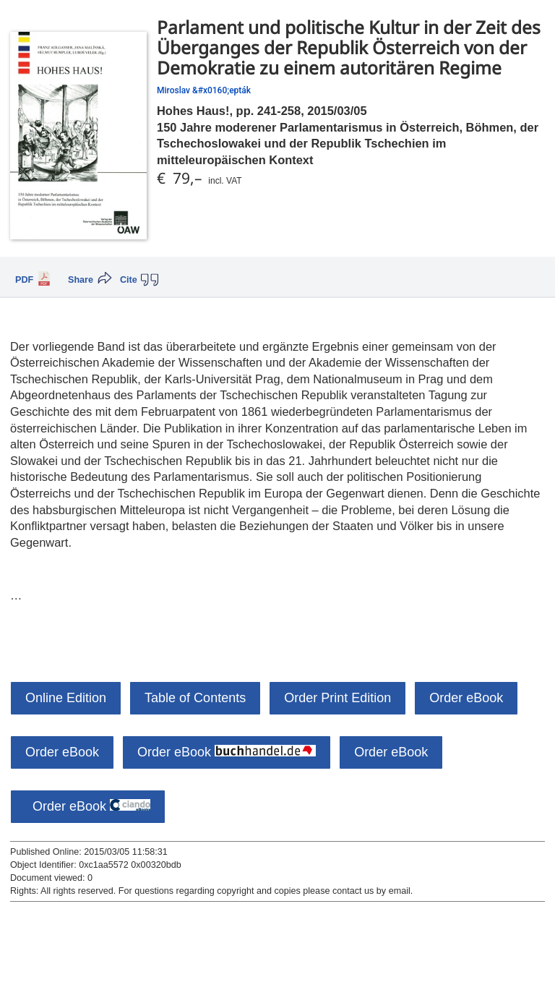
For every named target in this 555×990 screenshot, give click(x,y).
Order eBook (466, 698)
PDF (24, 280)
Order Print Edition (337, 698)
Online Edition (65, 698)
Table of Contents (195, 698)
